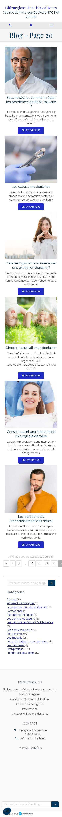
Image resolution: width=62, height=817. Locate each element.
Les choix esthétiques (20, 614)
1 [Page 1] (12, 563)
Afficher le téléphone (32, 738)
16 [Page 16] (32, 563)
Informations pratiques (21, 603)
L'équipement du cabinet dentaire (27, 607)
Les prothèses (16, 645)
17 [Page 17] (39, 563)
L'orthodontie (15, 611)
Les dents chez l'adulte (21, 618)
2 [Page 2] (19, 563)
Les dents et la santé (20, 630)
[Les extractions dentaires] (31, 159)
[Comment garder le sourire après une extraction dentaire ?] (31, 235)
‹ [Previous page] (6, 563)
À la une (12, 599)
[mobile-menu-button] (51, 25)
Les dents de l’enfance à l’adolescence (30, 622)
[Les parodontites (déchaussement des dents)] (31, 489)
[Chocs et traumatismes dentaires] (31, 320)
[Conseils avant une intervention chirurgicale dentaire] (31, 404)
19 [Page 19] (54, 563)
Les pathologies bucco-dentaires (27, 641)
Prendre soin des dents (21, 652)
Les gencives (15, 633)
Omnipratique (15, 649)
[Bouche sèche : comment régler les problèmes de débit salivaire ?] (31, 70)
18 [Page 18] (46, 563)
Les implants (15, 637)
